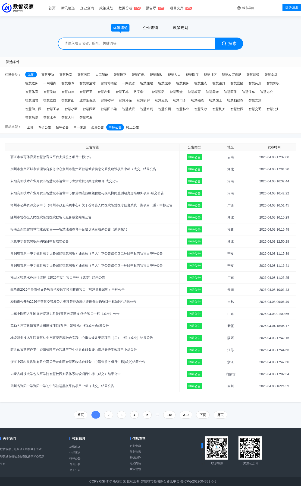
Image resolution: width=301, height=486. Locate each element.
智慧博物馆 (109, 83)
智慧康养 (67, 83)
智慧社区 (210, 74)
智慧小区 (71, 109)
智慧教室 (65, 74)
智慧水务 (49, 117)
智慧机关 (218, 109)
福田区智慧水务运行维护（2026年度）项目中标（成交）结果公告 (57, 277)
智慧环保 (125, 100)
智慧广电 (138, 74)
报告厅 (151, 8)
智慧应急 (161, 100)
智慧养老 (212, 92)
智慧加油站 (87, 83)
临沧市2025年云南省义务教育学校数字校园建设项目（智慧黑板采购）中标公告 (67, 289)
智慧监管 (252, 74)
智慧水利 (146, 109)
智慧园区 (89, 109)
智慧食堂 (270, 74)
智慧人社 (67, 117)
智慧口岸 (67, 92)
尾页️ (220, 415)
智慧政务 (31, 83)
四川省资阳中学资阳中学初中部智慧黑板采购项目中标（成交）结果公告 (62, 386)
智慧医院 (83, 74)
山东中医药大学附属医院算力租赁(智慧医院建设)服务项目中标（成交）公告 (64, 313)
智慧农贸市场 (231, 74)
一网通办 (49, 83)
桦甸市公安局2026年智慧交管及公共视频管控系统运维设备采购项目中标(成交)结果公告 (73, 301)
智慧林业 (182, 109)
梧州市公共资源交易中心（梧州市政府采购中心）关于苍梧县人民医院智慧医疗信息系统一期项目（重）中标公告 (91, 205)
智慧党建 (49, 92)
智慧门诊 (179, 100)
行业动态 (135, 451)
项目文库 (177, 8)
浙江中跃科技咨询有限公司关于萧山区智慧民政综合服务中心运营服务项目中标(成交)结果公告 (77, 362)
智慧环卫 (85, 92)
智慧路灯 (218, 83)
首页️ (80, 415)
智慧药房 (254, 83)
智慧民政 (200, 109)
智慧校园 (236, 109)
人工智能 (101, 74)
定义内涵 (135, 463)
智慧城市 (164, 83)
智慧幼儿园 (33, 109)
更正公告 (75, 470)
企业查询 (87, 8)
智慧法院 (31, 117)
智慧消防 (158, 92)
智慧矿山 (67, 100)
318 (169, 415)
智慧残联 (128, 109)
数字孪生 (140, 92)
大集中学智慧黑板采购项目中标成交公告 (39, 241)
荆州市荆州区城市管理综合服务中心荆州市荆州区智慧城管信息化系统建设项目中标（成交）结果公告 (83, 169)
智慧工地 (122, 92)
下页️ (203, 415)
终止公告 (132, 127)
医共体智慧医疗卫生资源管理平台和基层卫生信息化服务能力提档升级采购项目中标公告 (73, 350)
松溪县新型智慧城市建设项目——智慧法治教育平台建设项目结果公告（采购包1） (69, 229)
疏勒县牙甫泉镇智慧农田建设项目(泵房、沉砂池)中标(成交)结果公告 (59, 325)
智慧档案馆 (235, 100)
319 (185, 415)
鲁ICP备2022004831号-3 (198, 481)
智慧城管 (31, 100)
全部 (31, 74)
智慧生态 (200, 83)
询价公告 (44, 127)
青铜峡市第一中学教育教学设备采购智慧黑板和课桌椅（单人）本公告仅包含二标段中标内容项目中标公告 (86, 253)
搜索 (229, 43)
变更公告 (97, 127)
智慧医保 (230, 92)
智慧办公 (266, 92)
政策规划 (106, 8)
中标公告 (115, 127)
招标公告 (62, 127)
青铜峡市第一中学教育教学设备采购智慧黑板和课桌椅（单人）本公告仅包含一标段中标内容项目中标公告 (86, 265)
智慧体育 (31, 92)
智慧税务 (182, 83)
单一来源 (79, 127)
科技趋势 (135, 457)
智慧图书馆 (109, 109)
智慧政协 (49, 100)
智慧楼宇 (107, 100)
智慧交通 (254, 109)
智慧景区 (236, 83)
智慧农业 (103, 92)
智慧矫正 (119, 74)
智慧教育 (194, 92)
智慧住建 (146, 83)
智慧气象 (85, 117)
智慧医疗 (192, 74)
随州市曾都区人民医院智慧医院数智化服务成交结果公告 (50, 217)
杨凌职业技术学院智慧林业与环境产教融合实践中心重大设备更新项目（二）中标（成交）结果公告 (81, 338)
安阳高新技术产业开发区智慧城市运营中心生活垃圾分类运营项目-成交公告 (64, 181)
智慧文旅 (254, 100)
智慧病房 (143, 100)
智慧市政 (156, 74)
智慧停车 (248, 92)
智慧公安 (273, 109)
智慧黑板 (273, 83)
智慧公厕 (164, 109)
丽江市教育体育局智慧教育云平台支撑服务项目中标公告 (50, 157)
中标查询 (75, 452)
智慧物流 (197, 100)
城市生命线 (87, 100)
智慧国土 (215, 100)
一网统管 (128, 83)
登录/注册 (291, 7)
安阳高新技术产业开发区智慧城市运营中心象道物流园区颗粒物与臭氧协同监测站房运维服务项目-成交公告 (87, 193)
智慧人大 (174, 74)
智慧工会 (53, 109)
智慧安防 (47, 74)
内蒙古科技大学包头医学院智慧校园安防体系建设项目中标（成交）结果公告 (65, 374)
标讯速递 (75, 446)
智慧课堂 (176, 92)
